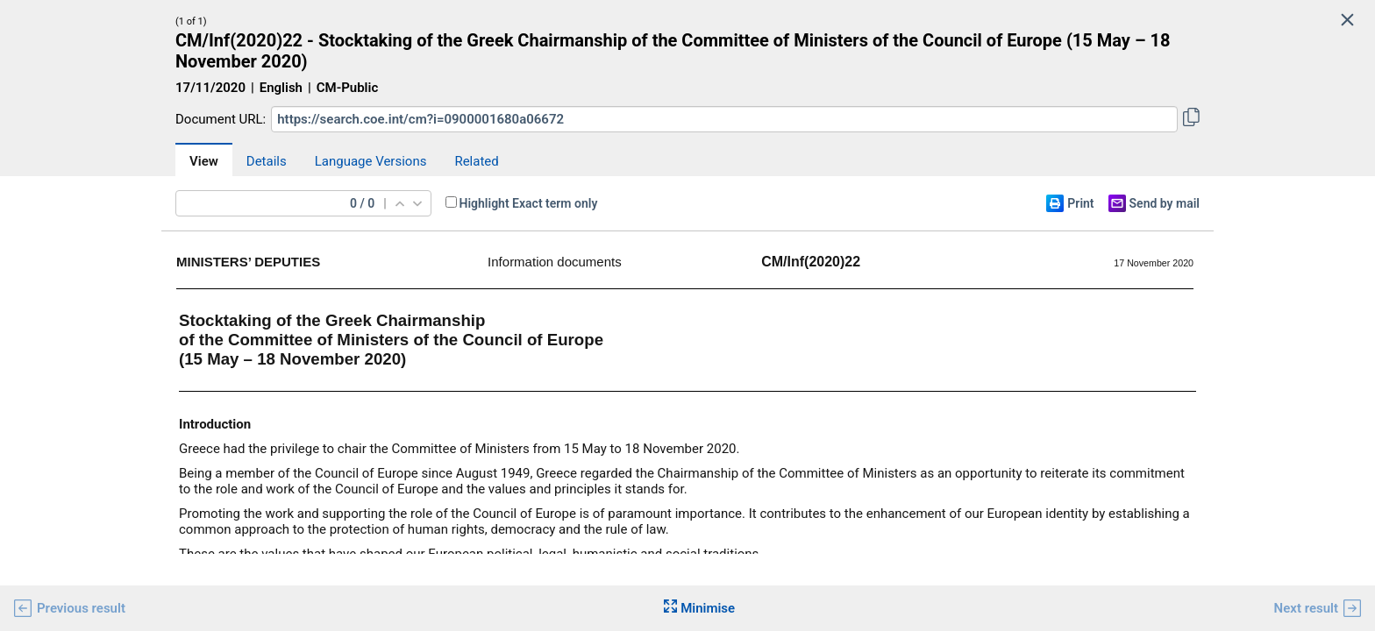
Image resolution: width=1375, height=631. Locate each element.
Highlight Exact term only (529, 203)
